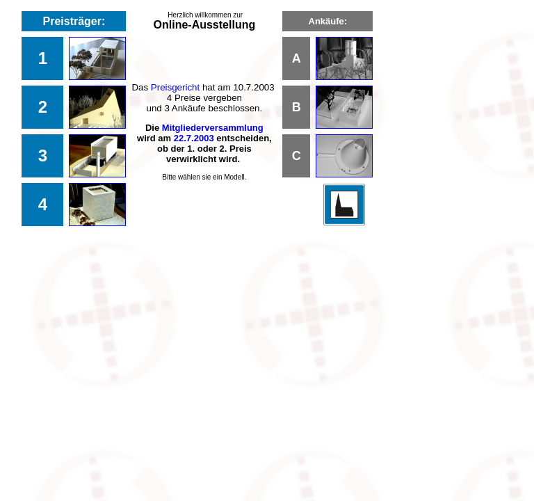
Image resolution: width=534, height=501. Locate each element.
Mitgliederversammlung (213, 127)
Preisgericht (175, 87)
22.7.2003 (194, 138)
